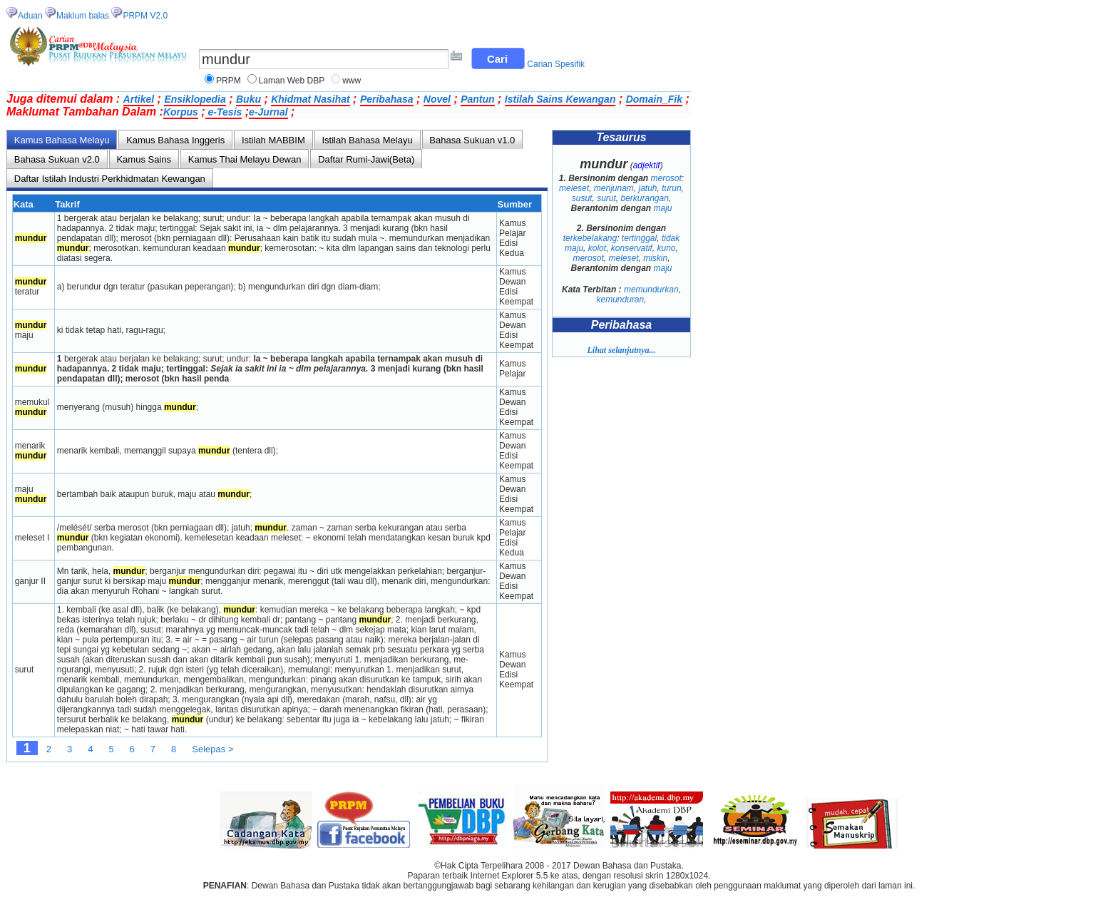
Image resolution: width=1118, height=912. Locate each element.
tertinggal (639, 238)
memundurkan (651, 289)
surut (606, 198)
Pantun (477, 99)
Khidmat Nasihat (310, 99)
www (351, 81)
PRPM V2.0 (145, 16)
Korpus (180, 112)
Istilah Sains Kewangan (560, 99)
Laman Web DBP (292, 81)
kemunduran (620, 299)
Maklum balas (82, 16)
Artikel (139, 99)
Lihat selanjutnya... (621, 350)
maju (663, 208)
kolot (597, 248)
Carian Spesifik (556, 64)
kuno (666, 248)
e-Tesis (223, 112)
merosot (666, 178)
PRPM (228, 81)
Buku (248, 99)
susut (582, 198)
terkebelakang (590, 238)
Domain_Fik (654, 99)
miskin (655, 258)
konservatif (631, 248)
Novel (437, 99)
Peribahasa (387, 99)
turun (671, 188)
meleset (574, 188)
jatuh (648, 188)
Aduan (30, 16)
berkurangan (644, 198)
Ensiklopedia (194, 99)
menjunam (614, 188)
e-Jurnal (268, 112)
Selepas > (212, 749)
